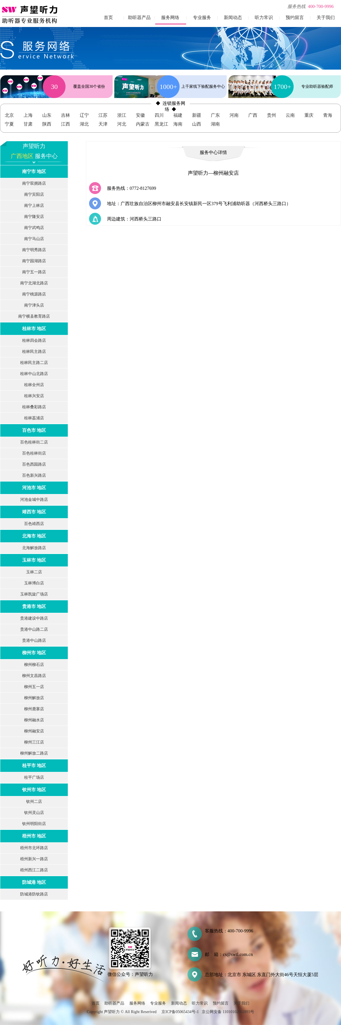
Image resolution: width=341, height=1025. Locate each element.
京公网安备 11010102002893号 (228, 1012)
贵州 (271, 115)
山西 (196, 124)
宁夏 (9, 124)
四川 (159, 115)
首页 (108, 17)
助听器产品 (139, 17)
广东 (215, 115)
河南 (234, 115)
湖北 (84, 124)
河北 (121, 124)
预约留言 (295, 17)
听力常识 (264, 17)
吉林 (65, 115)
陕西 (46, 124)
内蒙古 (143, 124)
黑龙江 (161, 124)
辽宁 (84, 115)
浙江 (121, 115)
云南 (290, 115)
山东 (46, 115)
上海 (28, 115)
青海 (327, 115)
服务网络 (170, 17)
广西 (252, 115)
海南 (177, 124)
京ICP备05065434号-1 (180, 1012)
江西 (65, 124)
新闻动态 (233, 17)
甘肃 (28, 124)
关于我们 (326, 17)
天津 (103, 124)
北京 (9, 115)
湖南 (215, 124)
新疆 (196, 115)
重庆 (308, 115)
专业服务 (202, 17)
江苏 (103, 115)
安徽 (140, 115)
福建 (177, 115)
